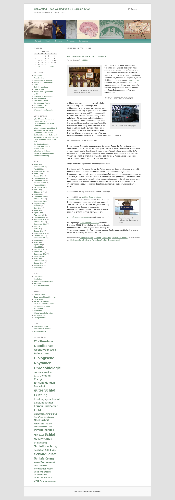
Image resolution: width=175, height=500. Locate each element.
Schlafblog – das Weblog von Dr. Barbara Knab (62, 9)
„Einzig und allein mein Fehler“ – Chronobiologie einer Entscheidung (44, 153)
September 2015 (40, 224)
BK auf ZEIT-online (41, 301)
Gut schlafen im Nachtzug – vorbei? (86, 56)
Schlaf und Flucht (41, 101)
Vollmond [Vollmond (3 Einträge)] (38, 472)
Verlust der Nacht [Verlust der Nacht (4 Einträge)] (43, 468)
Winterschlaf (39, 108)
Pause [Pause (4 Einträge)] (48, 423)
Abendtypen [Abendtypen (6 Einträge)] (41, 349)
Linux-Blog (38, 276)
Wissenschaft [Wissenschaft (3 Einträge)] (40, 475)
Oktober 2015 (39, 222)
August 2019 (39, 185)
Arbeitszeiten (39, 78)
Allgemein (84, 238)
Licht (36, 94)
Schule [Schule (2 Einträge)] (37, 463)
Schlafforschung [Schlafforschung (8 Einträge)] (45, 446)
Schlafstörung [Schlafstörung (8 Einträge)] (44, 458)
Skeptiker (37, 283)
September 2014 (40, 238)
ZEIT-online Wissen (41, 286)
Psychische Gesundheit (43, 96)
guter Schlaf (79, 240)
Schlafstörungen (40, 105)
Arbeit (72, 240)
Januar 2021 (38, 176)
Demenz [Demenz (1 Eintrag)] (36, 376)
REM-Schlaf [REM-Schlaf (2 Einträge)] (39, 435)
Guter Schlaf (106, 238)
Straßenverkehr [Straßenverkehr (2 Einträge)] (40, 466)
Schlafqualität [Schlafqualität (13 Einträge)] (45, 454)
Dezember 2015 (40, 217)
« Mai (38, 67)
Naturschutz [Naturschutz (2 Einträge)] (39, 424)
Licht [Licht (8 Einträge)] (37, 410)
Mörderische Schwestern (43, 281)
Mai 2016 (37, 210)
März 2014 (38, 247)
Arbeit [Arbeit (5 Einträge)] (53, 349)
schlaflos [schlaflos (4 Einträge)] (39, 450)
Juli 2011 (37, 268)
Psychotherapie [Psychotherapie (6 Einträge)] (44, 429)
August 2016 (39, 203)
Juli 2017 (37, 194)
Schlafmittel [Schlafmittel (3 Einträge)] (50, 450)
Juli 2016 (37, 206)
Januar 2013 (38, 263)
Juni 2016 (37, 208)
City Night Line (133, 80)
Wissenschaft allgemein (43, 110)
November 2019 (40, 183)
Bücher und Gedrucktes (43, 82)
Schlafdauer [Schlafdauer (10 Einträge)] (43, 439)
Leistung (88, 240)
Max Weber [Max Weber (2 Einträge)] (38, 417)
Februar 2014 (39, 249)
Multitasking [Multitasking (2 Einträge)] (49, 417)
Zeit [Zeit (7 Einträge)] (36, 481)
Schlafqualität (102, 240)
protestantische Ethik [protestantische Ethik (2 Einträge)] (43, 427)
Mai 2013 (37, 258)
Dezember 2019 (40, 181)
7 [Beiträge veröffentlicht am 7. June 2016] (38, 58)
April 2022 (38, 169)
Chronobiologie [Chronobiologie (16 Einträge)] (47, 368)
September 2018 (40, 187)
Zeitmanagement (114, 240)
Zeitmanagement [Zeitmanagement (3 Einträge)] (48, 481)
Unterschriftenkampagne (89, 223)
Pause (94, 240)
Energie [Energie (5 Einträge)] (38, 379)
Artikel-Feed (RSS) (41, 326)
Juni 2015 (37, 226)
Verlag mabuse (40, 318)
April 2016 (38, 213)
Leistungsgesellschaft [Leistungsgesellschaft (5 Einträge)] (47, 399)
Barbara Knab (39, 295)
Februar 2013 (39, 261)
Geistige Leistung (94, 238)
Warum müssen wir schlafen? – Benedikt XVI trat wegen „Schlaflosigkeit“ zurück (45, 130)
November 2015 (40, 219)
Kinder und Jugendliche (43, 92)
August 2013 (39, 256)
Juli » (52, 67)
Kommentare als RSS (42, 329)
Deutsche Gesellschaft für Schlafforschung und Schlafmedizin (44, 306)
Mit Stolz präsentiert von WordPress (87, 491)
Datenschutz (83, 41)
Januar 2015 (38, 231)
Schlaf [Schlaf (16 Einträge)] (49, 434)
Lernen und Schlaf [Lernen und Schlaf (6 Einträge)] (45, 406)
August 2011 (39, 265)
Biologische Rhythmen (43, 80)
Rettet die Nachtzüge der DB (78, 217)
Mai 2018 (37, 190)
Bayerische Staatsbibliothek (45, 297)
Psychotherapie (40, 98)
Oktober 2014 (39, 236)
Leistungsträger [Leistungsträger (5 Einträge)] (43, 402)
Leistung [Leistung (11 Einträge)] (41, 395)
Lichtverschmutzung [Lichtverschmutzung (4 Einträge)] (45, 414)
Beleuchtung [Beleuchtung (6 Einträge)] (42, 353)
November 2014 (40, 233)
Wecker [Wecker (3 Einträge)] (47, 472)
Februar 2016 (39, 215)
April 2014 (38, 245)
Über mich (71, 41)
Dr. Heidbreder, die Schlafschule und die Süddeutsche (42, 146)
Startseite (38, 41)
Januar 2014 (38, 252)
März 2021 (38, 174)
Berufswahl (38, 299)
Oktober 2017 (39, 192)
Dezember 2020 (40, 178)
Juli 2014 (37, 240)
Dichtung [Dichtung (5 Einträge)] (45, 375)
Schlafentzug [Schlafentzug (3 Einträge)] (40, 443)
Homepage (59, 41)
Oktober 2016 (39, 199)
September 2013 (40, 254)
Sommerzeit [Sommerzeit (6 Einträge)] (48, 462)
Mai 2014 (37, 242)
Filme (36, 85)
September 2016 (40, 201)
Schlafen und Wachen (120, 238)
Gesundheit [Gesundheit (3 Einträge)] (39, 386)
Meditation (38, 279)
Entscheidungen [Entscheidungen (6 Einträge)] (44, 382)
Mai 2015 (37, 229)
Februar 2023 (39, 167)
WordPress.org (40, 331)
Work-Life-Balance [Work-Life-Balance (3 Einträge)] (43, 477)
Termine (48, 41)
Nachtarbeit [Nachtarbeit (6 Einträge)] (41, 420)
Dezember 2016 (40, 197)
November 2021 (40, 171)
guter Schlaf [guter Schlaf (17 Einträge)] (44, 390)
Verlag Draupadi (40, 315)
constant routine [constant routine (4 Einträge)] (43, 372)
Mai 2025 (37, 164)
